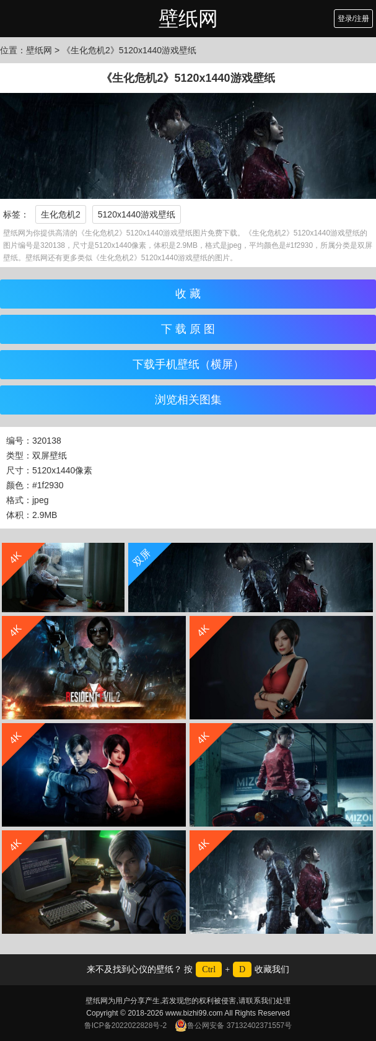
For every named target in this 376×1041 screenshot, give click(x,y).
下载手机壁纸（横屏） (188, 364)
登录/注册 (353, 18)
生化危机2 (61, 214)
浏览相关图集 (188, 399)
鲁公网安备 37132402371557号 (233, 1025)
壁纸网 (188, 18)
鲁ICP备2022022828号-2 (125, 1025)
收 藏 (188, 294)
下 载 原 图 (188, 329)
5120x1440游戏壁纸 (136, 214)
